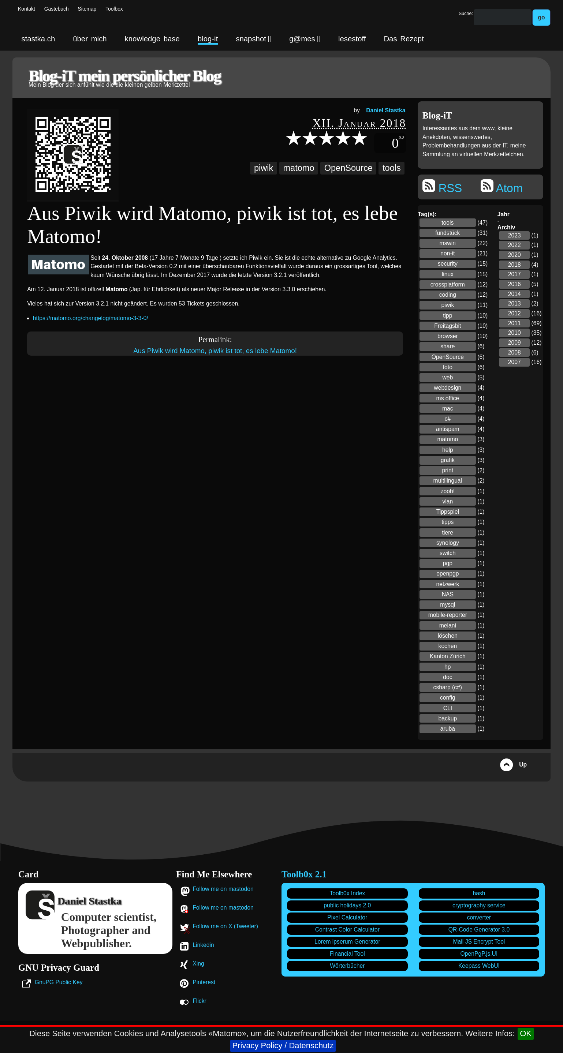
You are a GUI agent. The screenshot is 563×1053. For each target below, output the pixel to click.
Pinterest (204, 982)
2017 (514, 274)
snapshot (253, 39)
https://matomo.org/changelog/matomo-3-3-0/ (90, 318)
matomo (298, 168)
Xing (198, 963)
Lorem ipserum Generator (347, 941)
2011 (514, 323)
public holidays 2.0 (347, 905)
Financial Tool (347, 954)
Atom (502, 187)
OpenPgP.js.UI (479, 954)
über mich (90, 39)
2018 (514, 265)
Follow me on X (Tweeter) (225, 926)
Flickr (199, 1001)
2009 (514, 343)
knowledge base (152, 39)
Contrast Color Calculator (347, 929)
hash (479, 893)
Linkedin (203, 945)
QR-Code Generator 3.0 (479, 929)
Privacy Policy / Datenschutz (283, 1045)
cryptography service (479, 905)
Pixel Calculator (347, 917)
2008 (514, 352)
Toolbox (114, 9)
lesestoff (352, 39)
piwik (263, 168)
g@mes (304, 39)
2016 (514, 284)
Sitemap (87, 9)
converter (479, 917)
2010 (514, 333)
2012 (514, 313)
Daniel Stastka (385, 110)
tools (392, 168)
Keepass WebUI (479, 966)
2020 (514, 255)
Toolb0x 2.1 (304, 874)
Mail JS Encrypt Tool (479, 941)
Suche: (466, 13)
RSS (442, 187)
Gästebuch (56, 9)
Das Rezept (404, 39)
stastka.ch (38, 39)
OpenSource (348, 168)
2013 (514, 303)
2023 (514, 235)
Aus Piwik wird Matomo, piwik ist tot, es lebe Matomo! (215, 351)
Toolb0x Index (347, 893)
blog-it (208, 39)
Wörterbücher (347, 966)
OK (526, 1033)
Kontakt (26, 9)
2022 (514, 245)
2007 (514, 362)
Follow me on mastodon (223, 889)
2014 (514, 294)
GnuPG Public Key (59, 982)
